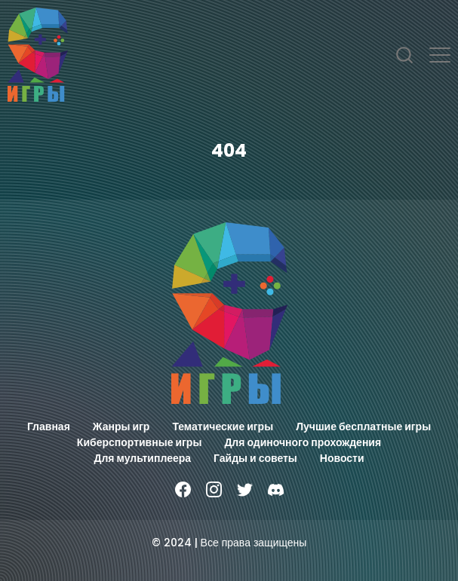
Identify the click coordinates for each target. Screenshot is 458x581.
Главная (48, 426)
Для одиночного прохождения (302, 442)
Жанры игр (121, 426)
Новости (342, 458)
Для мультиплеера (142, 458)
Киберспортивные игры (139, 442)
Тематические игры (222, 426)
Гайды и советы (255, 458)
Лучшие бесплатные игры (363, 426)
